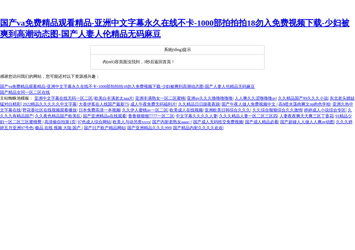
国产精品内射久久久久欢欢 (198, 127)
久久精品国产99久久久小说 (303, 98)
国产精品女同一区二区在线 (25, 92)
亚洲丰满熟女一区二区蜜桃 (160, 98)
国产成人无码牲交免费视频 (218, 121)
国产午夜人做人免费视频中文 (249, 104)
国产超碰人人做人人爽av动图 (307, 121)
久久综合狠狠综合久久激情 (277, 110)
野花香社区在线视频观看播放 (50, 110)
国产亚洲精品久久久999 (149, 127)
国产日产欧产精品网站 (104, 127)
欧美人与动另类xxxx (131, 121)
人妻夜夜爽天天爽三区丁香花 (306, 116)
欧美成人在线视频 (186, 110)
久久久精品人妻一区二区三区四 (248, 116)
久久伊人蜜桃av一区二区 (144, 110)
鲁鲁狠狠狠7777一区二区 (151, 116)
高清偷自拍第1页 (60, 121)
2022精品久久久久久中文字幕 (50, 104)
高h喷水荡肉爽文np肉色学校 (304, 104)
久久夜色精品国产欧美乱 (58, 116)
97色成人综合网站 (94, 121)
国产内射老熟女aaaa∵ (171, 121)
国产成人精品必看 (261, 121)
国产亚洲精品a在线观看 (104, 116)
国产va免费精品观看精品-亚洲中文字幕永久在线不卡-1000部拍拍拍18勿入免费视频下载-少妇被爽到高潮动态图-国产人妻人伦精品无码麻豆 (127, 86)
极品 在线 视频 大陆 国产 (58, 127)
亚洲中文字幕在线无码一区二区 (63, 98)
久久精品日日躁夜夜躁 (199, 104)
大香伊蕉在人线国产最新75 (104, 104)
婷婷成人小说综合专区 (325, 110)
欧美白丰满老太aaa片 (113, 98)
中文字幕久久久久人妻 (196, 116)
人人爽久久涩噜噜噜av (255, 98)
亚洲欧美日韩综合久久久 (227, 110)
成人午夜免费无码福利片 (153, 104)
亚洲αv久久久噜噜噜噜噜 (210, 98)
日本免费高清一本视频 (99, 110)
